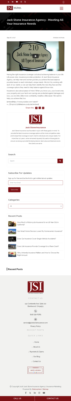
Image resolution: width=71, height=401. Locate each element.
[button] (60, 161)
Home (35, 342)
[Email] (35, 182)
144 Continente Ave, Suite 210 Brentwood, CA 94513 (35, 305)
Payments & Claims (35, 352)
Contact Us (35, 361)
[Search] (35, 161)
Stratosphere (36, 389)
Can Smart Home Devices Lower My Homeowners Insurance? (39, 231)
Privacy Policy (35, 326)
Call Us (17, 398)
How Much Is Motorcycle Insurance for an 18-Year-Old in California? (38, 223)
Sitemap (45, 389)
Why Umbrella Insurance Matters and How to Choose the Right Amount (38, 254)
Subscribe (14, 190)
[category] (35, 206)
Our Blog (35, 356)
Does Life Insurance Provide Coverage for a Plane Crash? (38, 246)
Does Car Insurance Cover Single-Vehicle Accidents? (36, 239)
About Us (35, 347)
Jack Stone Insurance (35, 127)
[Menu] (61, 8)
